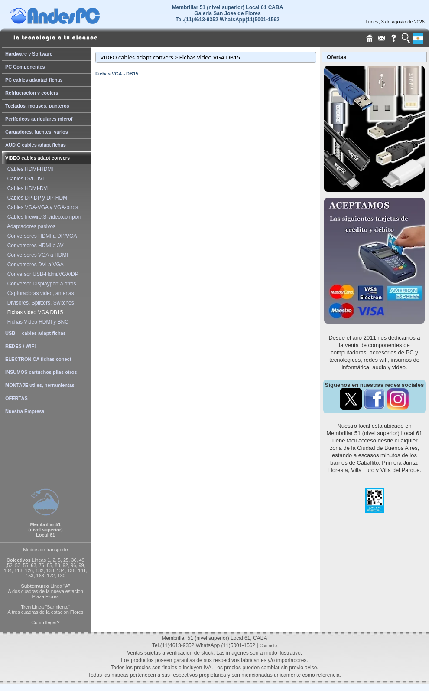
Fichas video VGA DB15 (33, 312)
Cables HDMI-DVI (26, 188)
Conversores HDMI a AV (34, 245)
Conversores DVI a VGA (34, 265)
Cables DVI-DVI (24, 179)
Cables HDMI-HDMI (28, 169)
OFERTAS (16, 398)
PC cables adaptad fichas (34, 79)
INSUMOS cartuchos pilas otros (41, 372)
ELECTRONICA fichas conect (38, 359)
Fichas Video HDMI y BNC (36, 322)
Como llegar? (45, 622)
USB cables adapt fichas (35, 333)
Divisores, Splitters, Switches (39, 303)
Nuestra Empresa (25, 411)
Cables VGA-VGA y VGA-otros (41, 207)
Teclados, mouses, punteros (37, 105)
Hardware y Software (28, 53)
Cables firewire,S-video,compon (42, 217)
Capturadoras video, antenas (39, 293)
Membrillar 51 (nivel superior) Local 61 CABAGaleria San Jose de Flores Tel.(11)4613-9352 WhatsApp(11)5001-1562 (227, 13)
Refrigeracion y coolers (31, 92)
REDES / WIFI (20, 346)
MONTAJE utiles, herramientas (40, 385)
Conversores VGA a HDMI (36, 255)
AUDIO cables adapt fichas (35, 144)
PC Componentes (25, 66)
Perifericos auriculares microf (38, 118)
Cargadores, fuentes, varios (36, 131)
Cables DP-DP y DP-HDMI (36, 198)
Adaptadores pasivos (29, 226)
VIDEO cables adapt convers (37, 157)
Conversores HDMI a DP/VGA (40, 236)
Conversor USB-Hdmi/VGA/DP (41, 274)
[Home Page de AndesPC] (71, 21)
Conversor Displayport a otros (40, 284)
